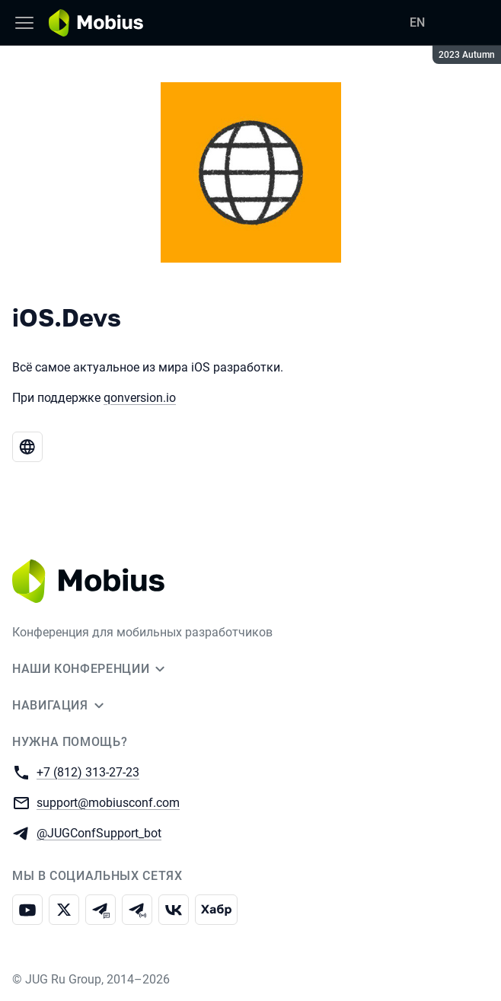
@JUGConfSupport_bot (99, 832)
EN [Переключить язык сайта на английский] (417, 22)
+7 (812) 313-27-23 (88, 771)
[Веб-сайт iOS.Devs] (27, 447)
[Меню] (24, 23)
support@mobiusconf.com (108, 802)
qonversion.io (140, 398)
